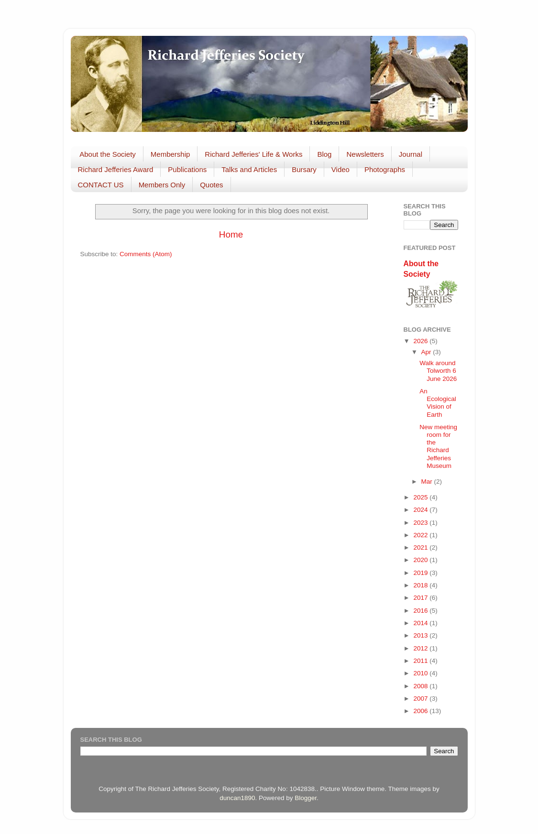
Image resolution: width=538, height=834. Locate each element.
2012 (421, 648)
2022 (421, 535)
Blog (324, 154)
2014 (421, 623)
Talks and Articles (249, 169)
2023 (421, 522)
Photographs (384, 169)
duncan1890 (237, 798)
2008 (421, 686)
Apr (427, 352)
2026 (421, 341)
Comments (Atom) (146, 254)
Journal (410, 154)
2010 (421, 673)
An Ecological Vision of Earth (437, 403)
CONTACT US (101, 185)
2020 (421, 559)
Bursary (304, 169)
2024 (421, 509)
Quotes (211, 185)
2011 (421, 660)
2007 (421, 698)
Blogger (306, 798)
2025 (421, 497)
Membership (170, 154)
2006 (421, 711)
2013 (421, 635)
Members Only (162, 185)
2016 (421, 610)
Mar (427, 481)
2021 (421, 547)
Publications (187, 169)
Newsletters (365, 154)
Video (340, 169)
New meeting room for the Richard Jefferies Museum (438, 446)
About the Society (107, 154)
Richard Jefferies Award (116, 169)
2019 (421, 572)
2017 (421, 597)
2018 (421, 585)
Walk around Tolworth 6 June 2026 (438, 370)
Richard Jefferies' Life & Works (253, 154)
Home (231, 234)
